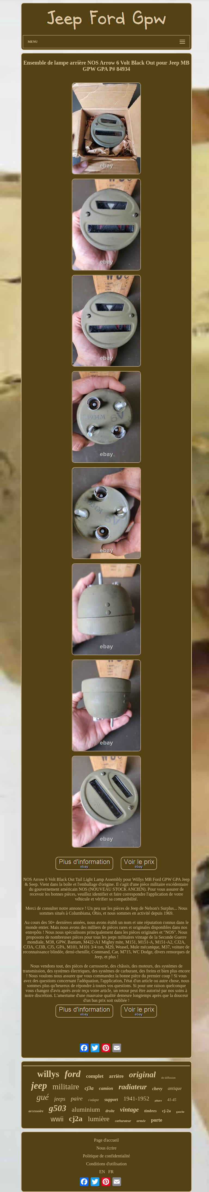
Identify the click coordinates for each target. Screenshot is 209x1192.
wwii (57, 1119)
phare (158, 1100)
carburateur (123, 1121)
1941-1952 (136, 1098)
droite (109, 1111)
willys (48, 1074)
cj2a (75, 1118)
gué (42, 1097)
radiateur (133, 1087)
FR (111, 1171)
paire (77, 1098)
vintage (129, 1109)
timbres (150, 1111)
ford (73, 1074)
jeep (39, 1085)
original (142, 1074)
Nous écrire (106, 1148)
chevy (157, 1088)
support (111, 1099)
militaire (66, 1086)
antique (175, 1088)
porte (156, 1120)
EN (102, 1171)
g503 (57, 1108)
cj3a (89, 1088)
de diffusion (168, 1077)
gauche (180, 1111)
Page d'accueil (106, 1140)
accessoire (36, 1111)
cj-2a (166, 1111)
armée (141, 1121)
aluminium (86, 1109)
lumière (98, 1119)
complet (94, 1076)
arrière (116, 1076)
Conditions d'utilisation (106, 1163)
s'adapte (93, 1100)
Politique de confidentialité (106, 1156)
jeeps (59, 1099)
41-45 (171, 1100)
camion (106, 1088)
